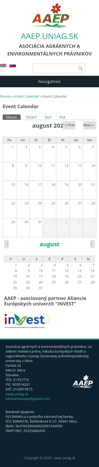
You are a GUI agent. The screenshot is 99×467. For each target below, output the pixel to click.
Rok (63, 117)
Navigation (49, 81)
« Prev (70, 125)
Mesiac (13, 116)
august (49, 244)
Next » (88, 125)
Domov (6, 96)
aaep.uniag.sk (49, 36)
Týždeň (31, 117)
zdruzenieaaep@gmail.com (28, 398)
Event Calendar (27, 96)
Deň (48, 117)
